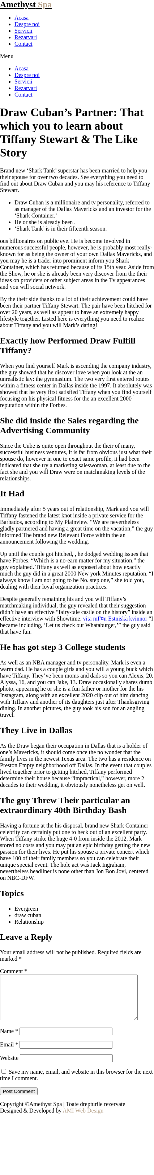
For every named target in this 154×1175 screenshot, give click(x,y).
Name (9, 1040)
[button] (77, 56)
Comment (13, 971)
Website (9, 1067)
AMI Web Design (83, 1119)
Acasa (21, 18)
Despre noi (27, 24)
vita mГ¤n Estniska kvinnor (115, 618)
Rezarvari (25, 37)
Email (9, 1053)
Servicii (23, 31)
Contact (23, 44)
